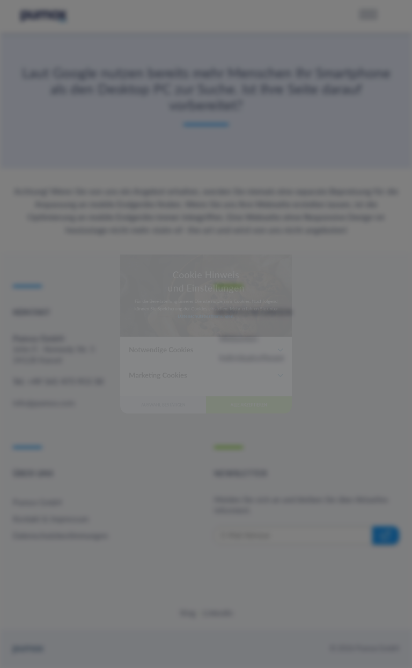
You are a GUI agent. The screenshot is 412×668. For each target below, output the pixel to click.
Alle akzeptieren (286, 466)
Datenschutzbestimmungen (205, 300)
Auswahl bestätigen (125, 466)
